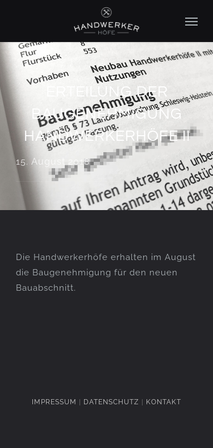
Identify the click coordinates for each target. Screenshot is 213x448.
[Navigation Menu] (191, 21)
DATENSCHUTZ (111, 402)
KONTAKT (163, 402)
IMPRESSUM (54, 402)
